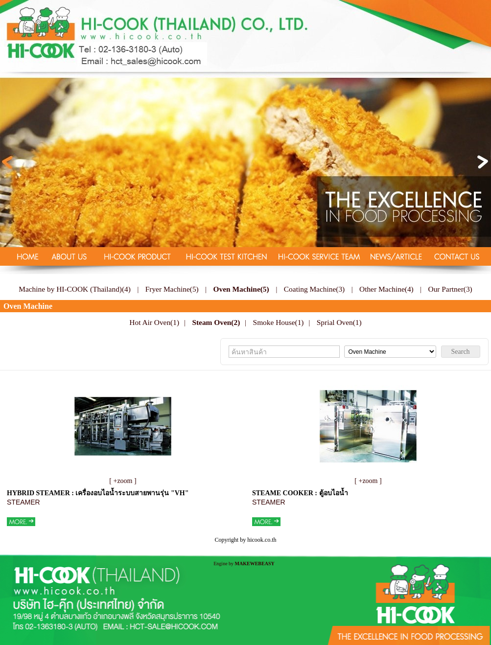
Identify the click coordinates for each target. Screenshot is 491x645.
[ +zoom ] (122, 480)
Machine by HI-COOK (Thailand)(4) (75, 289)
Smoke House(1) (278, 322)
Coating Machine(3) (314, 289)
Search (460, 351)
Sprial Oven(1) (339, 322)
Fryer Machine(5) (172, 289)
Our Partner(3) (450, 289)
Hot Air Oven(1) (154, 322)
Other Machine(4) (386, 289)
